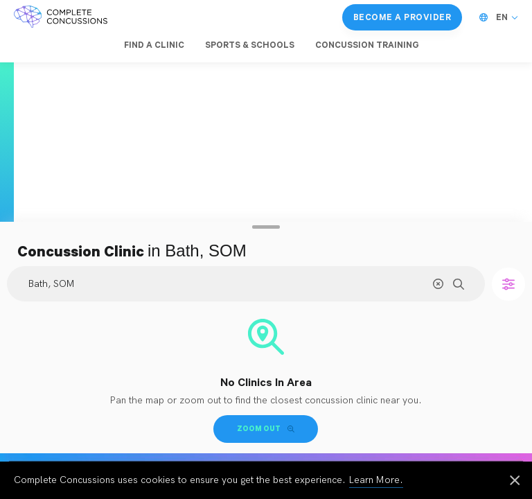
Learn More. (376, 480)
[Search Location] (246, 283)
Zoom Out (265, 428)
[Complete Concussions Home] (60, 17)
